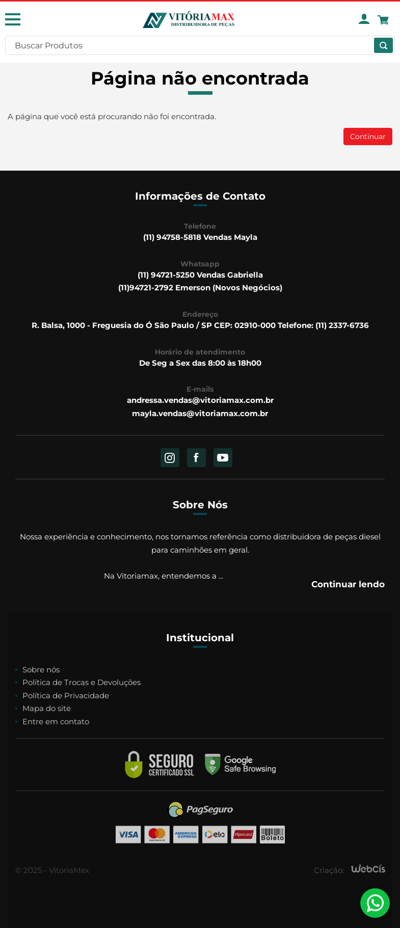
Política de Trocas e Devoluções (81, 682)
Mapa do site (46, 708)
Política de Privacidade (65, 695)
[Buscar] (383, 45)
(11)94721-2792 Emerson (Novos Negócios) (200, 287)
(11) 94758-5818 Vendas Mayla (200, 237)
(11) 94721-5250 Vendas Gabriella (200, 275)
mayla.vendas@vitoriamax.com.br (200, 413)
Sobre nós (41, 669)
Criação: (329, 870)
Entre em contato (55, 721)
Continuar (368, 136)
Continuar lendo (348, 584)
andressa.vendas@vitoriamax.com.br (200, 400)
